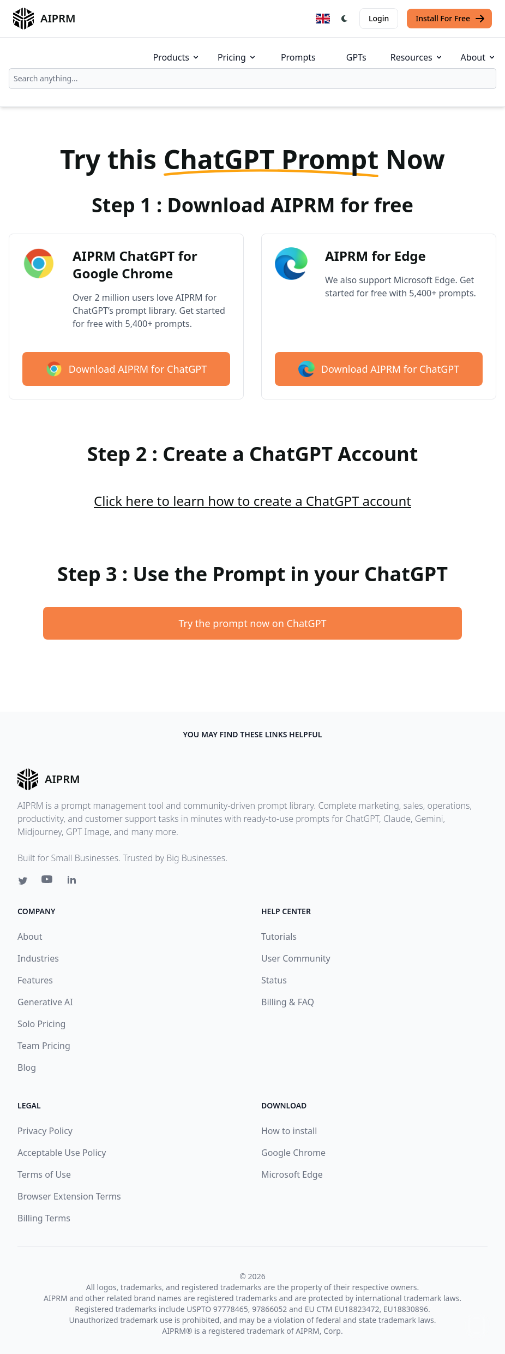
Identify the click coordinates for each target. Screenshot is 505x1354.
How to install (289, 1131)
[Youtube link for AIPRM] (48, 881)
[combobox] (252, 78)
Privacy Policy (45, 1131)
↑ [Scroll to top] (476, 1325)
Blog (26, 1067)
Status (274, 980)
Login (379, 18)
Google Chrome (293, 1153)
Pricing (237, 57)
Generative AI (45, 1002)
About (478, 57)
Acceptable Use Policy (61, 1153)
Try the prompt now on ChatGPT (252, 623)
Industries (38, 958)
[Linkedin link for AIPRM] (74, 881)
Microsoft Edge (292, 1174)
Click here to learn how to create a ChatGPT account (252, 501)
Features (35, 980)
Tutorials (279, 936)
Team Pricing (43, 1046)
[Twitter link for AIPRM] (22, 880)
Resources (416, 57)
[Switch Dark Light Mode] (344, 18)
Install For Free (450, 18)
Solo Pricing (41, 1024)
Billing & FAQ (287, 1002)
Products (176, 57)
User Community (295, 958)
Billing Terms (43, 1218)
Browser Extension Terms (69, 1196)
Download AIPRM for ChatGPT (126, 369)
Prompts (298, 57)
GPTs (356, 57)
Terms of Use (44, 1174)
